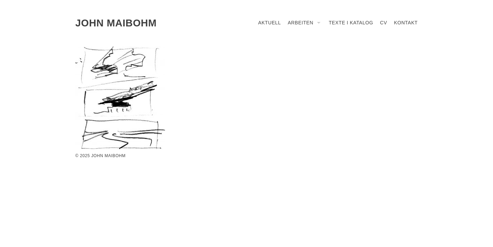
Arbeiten (300, 22)
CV (383, 22)
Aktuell (269, 22)
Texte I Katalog (351, 22)
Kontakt (406, 22)
